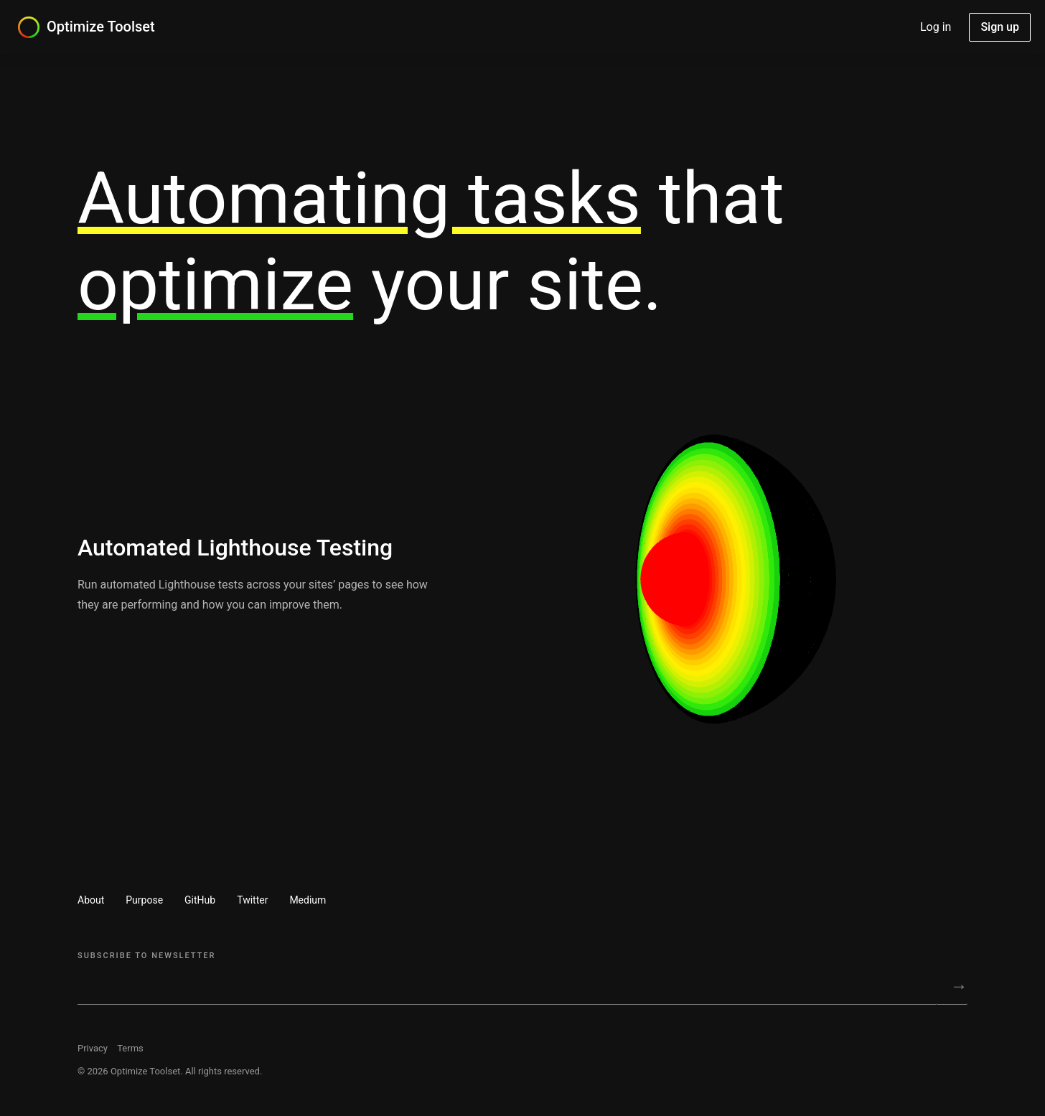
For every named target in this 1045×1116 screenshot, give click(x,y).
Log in (935, 27)
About (91, 900)
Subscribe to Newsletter (146, 955)
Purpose (144, 900)
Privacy (93, 1048)
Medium (307, 900)
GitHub (199, 900)
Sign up (999, 27)
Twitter (252, 900)
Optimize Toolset (101, 26)
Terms (130, 1048)
